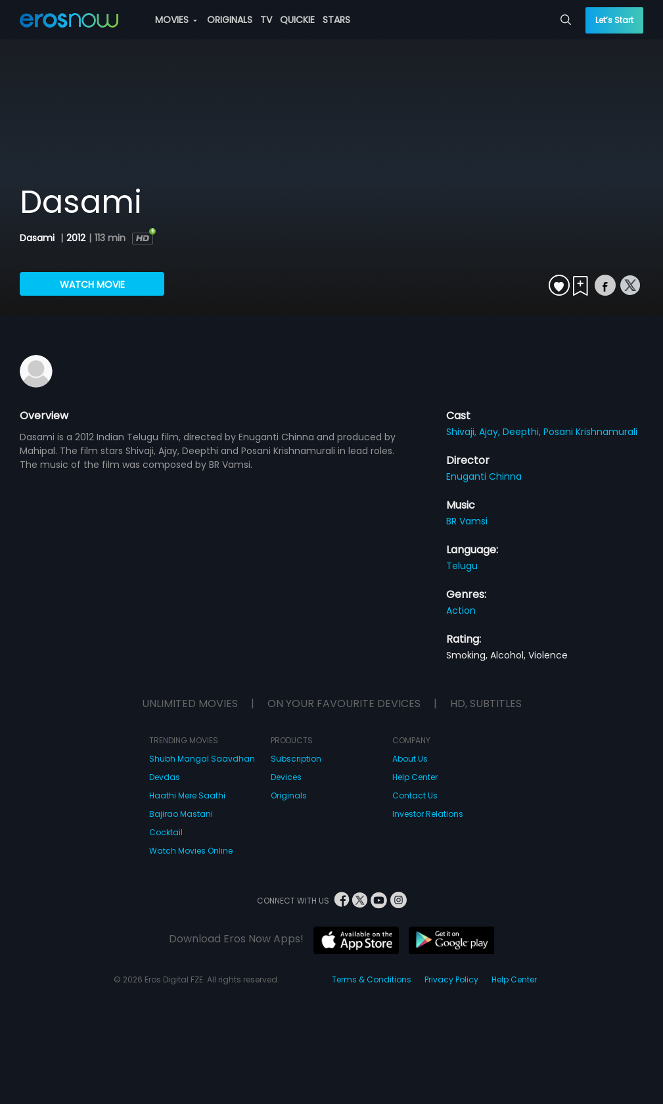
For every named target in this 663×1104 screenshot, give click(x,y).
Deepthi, (523, 431)
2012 (75, 237)
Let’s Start (614, 20)
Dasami (38, 237)
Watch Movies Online (191, 850)
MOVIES (176, 19)
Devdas (164, 777)
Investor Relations (427, 813)
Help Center (415, 777)
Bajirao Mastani (181, 813)
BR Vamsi (467, 521)
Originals (289, 795)
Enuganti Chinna (484, 476)
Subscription (296, 758)
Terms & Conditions (371, 979)
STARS (336, 19)
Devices (286, 777)
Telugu (462, 565)
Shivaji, (462, 431)
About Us (410, 758)
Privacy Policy (451, 979)
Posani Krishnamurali (590, 431)
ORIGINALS (229, 19)
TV (266, 19)
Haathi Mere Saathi (187, 795)
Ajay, (491, 431)
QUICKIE (297, 19)
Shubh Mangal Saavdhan (202, 758)
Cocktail (166, 832)
